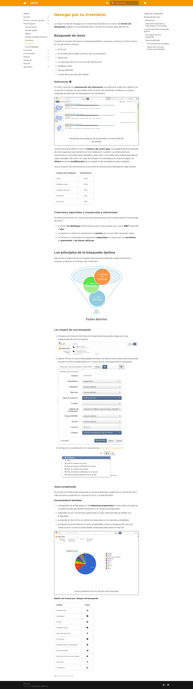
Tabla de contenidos (153, 14)
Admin (26, 14)
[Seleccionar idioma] (107, 2)
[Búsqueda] (124, 3)
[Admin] (24, 2)
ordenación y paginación (112, 448)
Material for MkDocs (40, 686)
